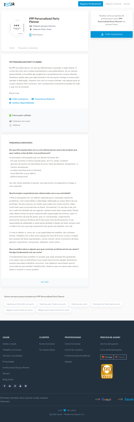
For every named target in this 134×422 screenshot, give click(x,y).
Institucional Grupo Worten (16, 368)
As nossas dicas (47, 350)
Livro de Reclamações (111, 350)
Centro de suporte (109, 344)
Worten (6, 374)
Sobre (11, 48)
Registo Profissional (90, 4)
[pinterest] (26, 386)
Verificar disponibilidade (21, 103)
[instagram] (15, 386)
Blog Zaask (8, 379)
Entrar (127, 4)
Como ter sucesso (74, 350)
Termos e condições (12, 356)
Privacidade (8, 362)
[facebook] (4, 386)
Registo (68, 362)
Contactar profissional (43, 99)
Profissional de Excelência (77, 356)
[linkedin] (10, 386)
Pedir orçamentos (18, 99)
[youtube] (20, 386)
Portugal (108, 357)
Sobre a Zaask (9, 344)
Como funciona (47, 344)
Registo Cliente (113, 4)
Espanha (121, 357)
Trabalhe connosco (12, 350)
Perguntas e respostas (28, 48)
